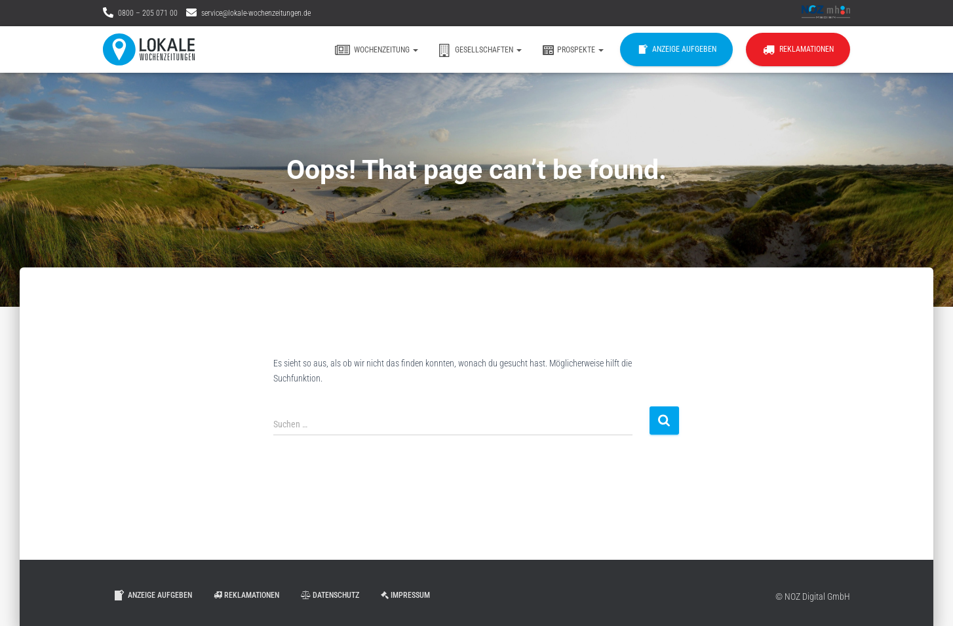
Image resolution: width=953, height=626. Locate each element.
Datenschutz (330, 595)
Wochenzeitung (376, 50)
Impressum (405, 595)
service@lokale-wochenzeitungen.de (256, 13)
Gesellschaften (480, 50)
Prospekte (572, 50)
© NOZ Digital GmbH (812, 596)
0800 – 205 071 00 (148, 13)
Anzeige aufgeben (676, 49)
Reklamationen (798, 50)
